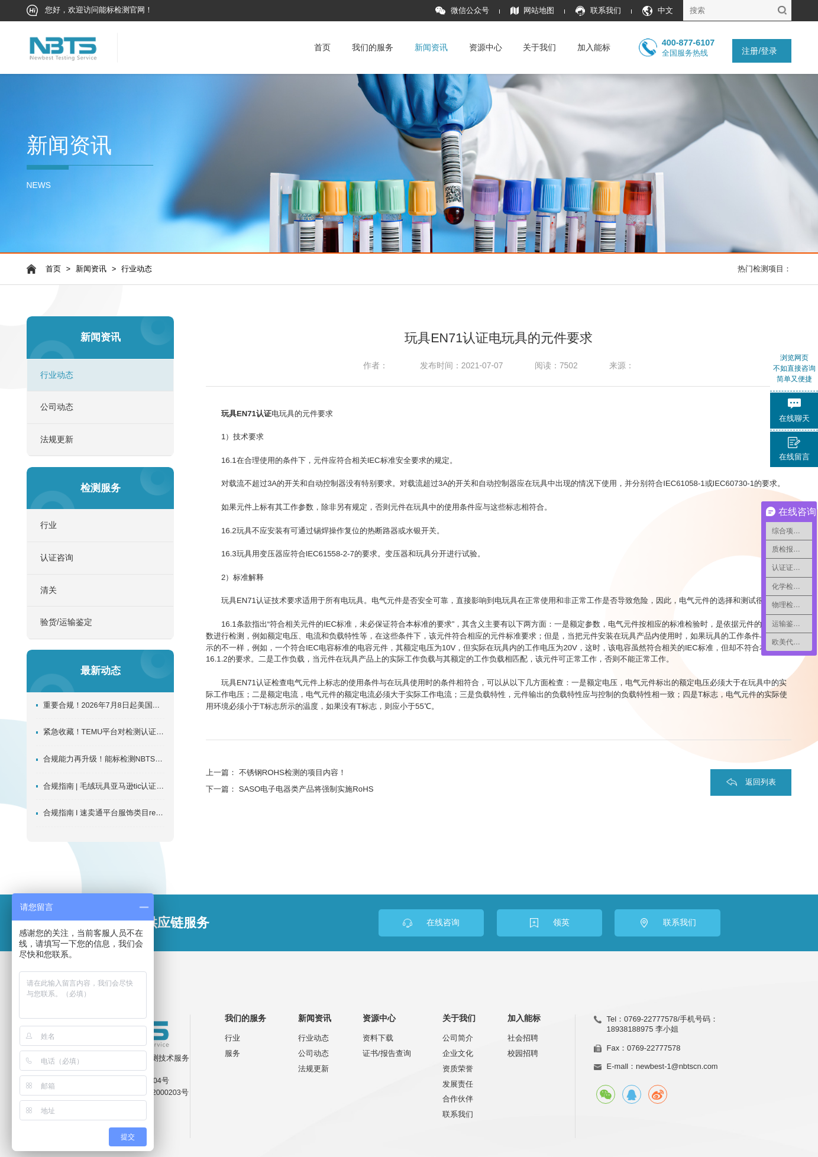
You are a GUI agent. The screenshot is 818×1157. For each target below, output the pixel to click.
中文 (657, 11)
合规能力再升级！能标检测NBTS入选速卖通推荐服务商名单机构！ (104, 759)
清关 (48, 590)
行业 (48, 525)
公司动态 (56, 407)
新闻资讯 (431, 47)
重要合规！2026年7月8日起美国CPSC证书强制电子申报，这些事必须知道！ (104, 705)
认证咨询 (56, 557)
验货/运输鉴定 (66, 622)
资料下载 (378, 1037)
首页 (322, 47)
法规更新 (56, 439)
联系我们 (598, 11)
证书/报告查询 (387, 1053)
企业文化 (457, 1053)
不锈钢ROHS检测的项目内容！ (292, 772)
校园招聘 (522, 1053)
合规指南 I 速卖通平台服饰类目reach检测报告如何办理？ (104, 813)
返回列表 (760, 782)
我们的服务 (372, 47)
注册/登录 (759, 51)
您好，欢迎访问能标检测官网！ (90, 10)
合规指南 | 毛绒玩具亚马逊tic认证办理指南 (104, 786)
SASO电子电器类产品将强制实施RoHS (306, 789)
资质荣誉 (457, 1068)
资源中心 (485, 47)
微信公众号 (462, 11)
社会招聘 (522, 1037)
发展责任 (457, 1084)
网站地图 (532, 11)
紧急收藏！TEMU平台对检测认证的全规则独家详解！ (104, 732)
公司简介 (457, 1037)
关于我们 (539, 47)
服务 (232, 1053)
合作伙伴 (457, 1098)
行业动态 (136, 269)
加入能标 (593, 47)
